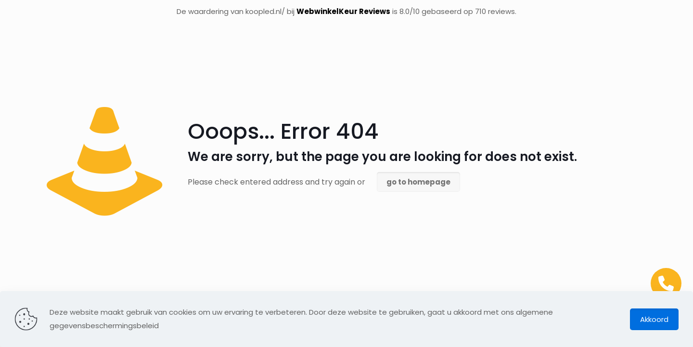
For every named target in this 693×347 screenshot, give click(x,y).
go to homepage (418, 182)
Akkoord (654, 319)
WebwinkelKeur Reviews (343, 11)
